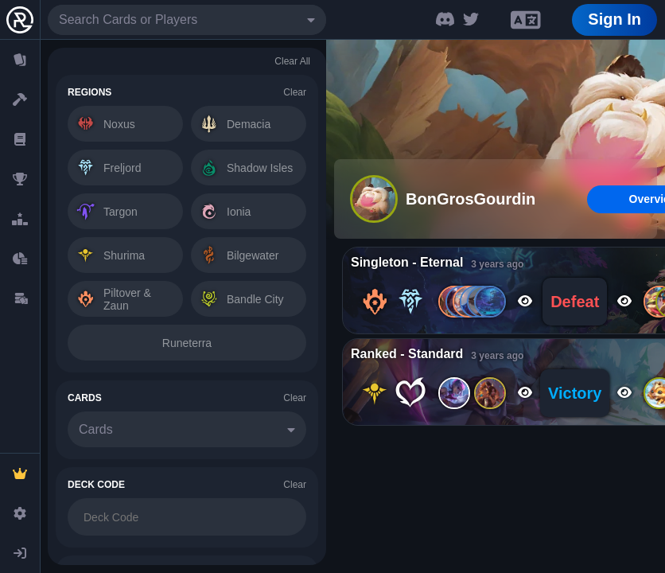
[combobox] (187, 20)
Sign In (614, 19)
